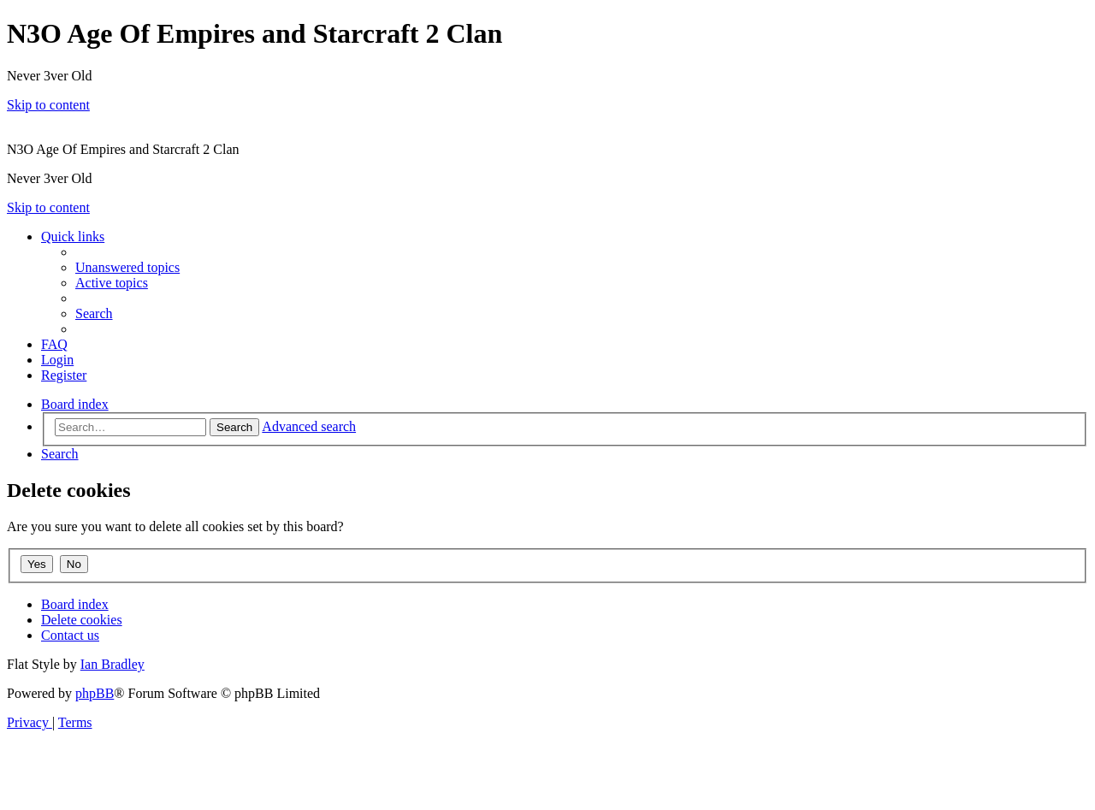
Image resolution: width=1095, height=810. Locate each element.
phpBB (94, 693)
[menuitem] (127, 267)
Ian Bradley (112, 664)
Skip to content (48, 105)
